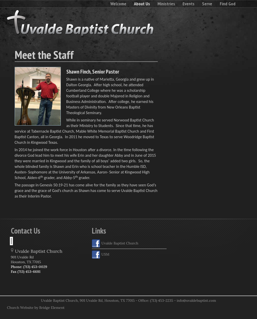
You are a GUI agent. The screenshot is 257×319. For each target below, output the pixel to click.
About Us (142, 4)
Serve (207, 4)
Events (188, 4)
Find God (227, 4)
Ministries (166, 4)
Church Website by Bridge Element (36, 307)
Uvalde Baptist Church (115, 243)
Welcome (118, 4)
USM (100, 255)
